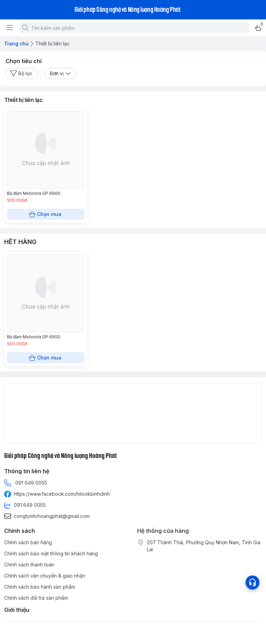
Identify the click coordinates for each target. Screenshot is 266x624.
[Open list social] (252, 582)
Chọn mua (46, 214)
